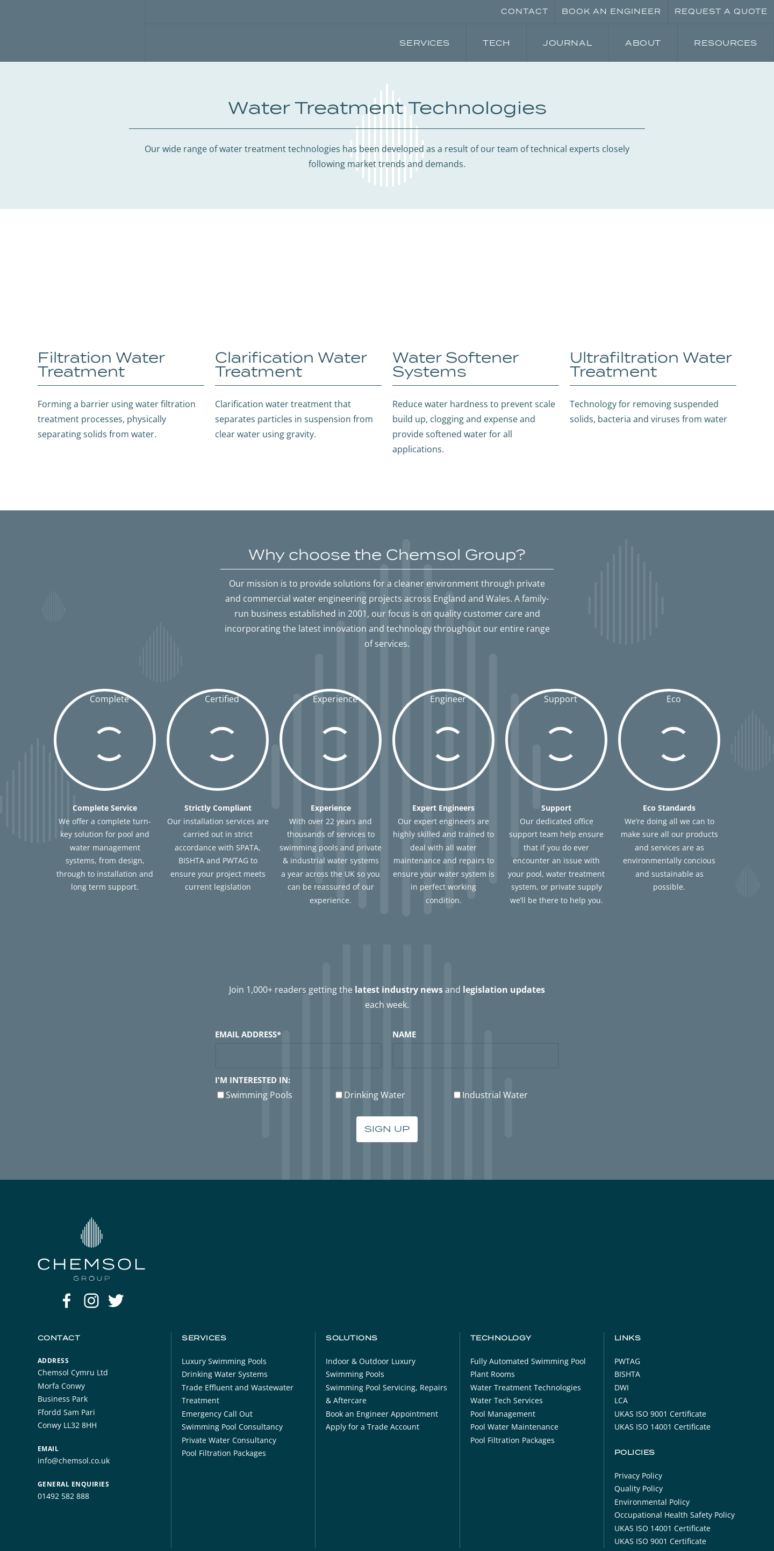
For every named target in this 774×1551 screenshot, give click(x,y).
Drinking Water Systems (225, 1374)
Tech (496, 43)
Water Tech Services (506, 1400)
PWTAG (627, 1361)
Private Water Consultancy (229, 1440)
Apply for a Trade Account (372, 1427)
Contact (524, 12)
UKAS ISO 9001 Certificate (660, 1414)
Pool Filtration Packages (224, 1453)
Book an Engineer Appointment (382, 1414)
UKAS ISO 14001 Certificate (662, 1427)
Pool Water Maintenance (514, 1427)
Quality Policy (638, 1488)
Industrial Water (495, 1094)
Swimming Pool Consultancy (232, 1427)
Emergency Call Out (217, 1414)
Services (424, 43)
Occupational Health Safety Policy (674, 1515)
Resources (725, 43)
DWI (621, 1387)
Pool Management (502, 1414)
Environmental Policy (652, 1502)
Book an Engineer (611, 12)
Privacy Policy (638, 1475)
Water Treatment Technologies (525, 1387)
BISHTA (627, 1374)
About (643, 43)
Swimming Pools (259, 1094)
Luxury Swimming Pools (224, 1361)
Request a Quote (721, 12)
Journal (567, 43)
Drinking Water (374, 1094)
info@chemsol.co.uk (74, 1460)
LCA (621, 1400)
